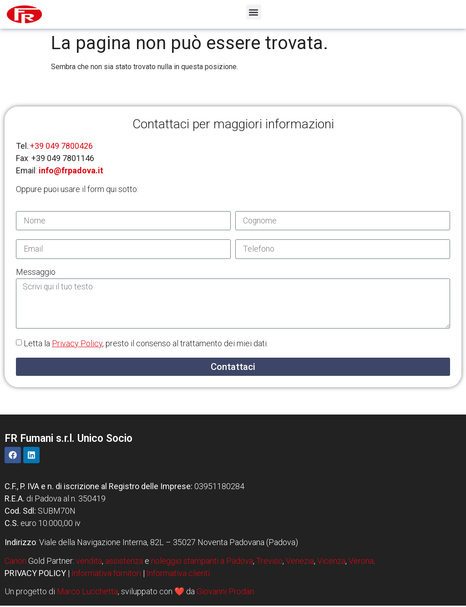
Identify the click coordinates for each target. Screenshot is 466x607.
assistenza (124, 562)
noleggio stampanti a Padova (202, 562)
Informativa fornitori (106, 575)
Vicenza (331, 562)
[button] (253, 12)
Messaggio (36, 272)
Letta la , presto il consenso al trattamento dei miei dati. (146, 345)
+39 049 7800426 (61, 146)
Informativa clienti (178, 575)
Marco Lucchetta (87, 592)
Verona (361, 562)
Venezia (300, 562)
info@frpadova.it (71, 170)
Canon (15, 562)
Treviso (269, 562)
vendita (89, 562)
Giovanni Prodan (225, 592)
